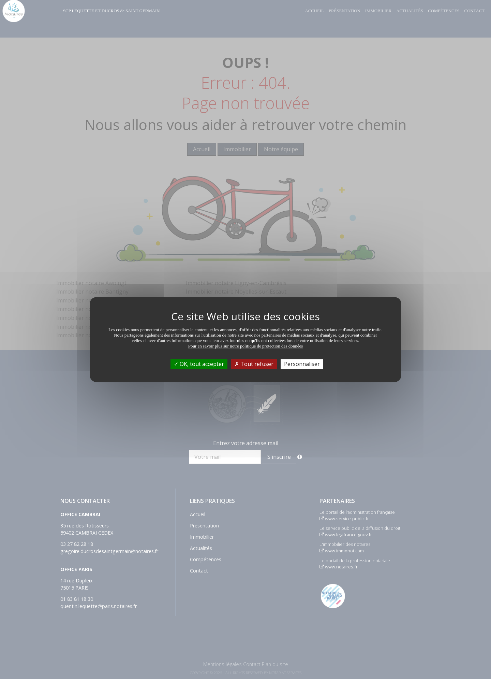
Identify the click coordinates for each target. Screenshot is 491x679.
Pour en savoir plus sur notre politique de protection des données (245, 346)
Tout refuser (254, 364)
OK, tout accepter (199, 364)
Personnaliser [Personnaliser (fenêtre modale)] (302, 364)
